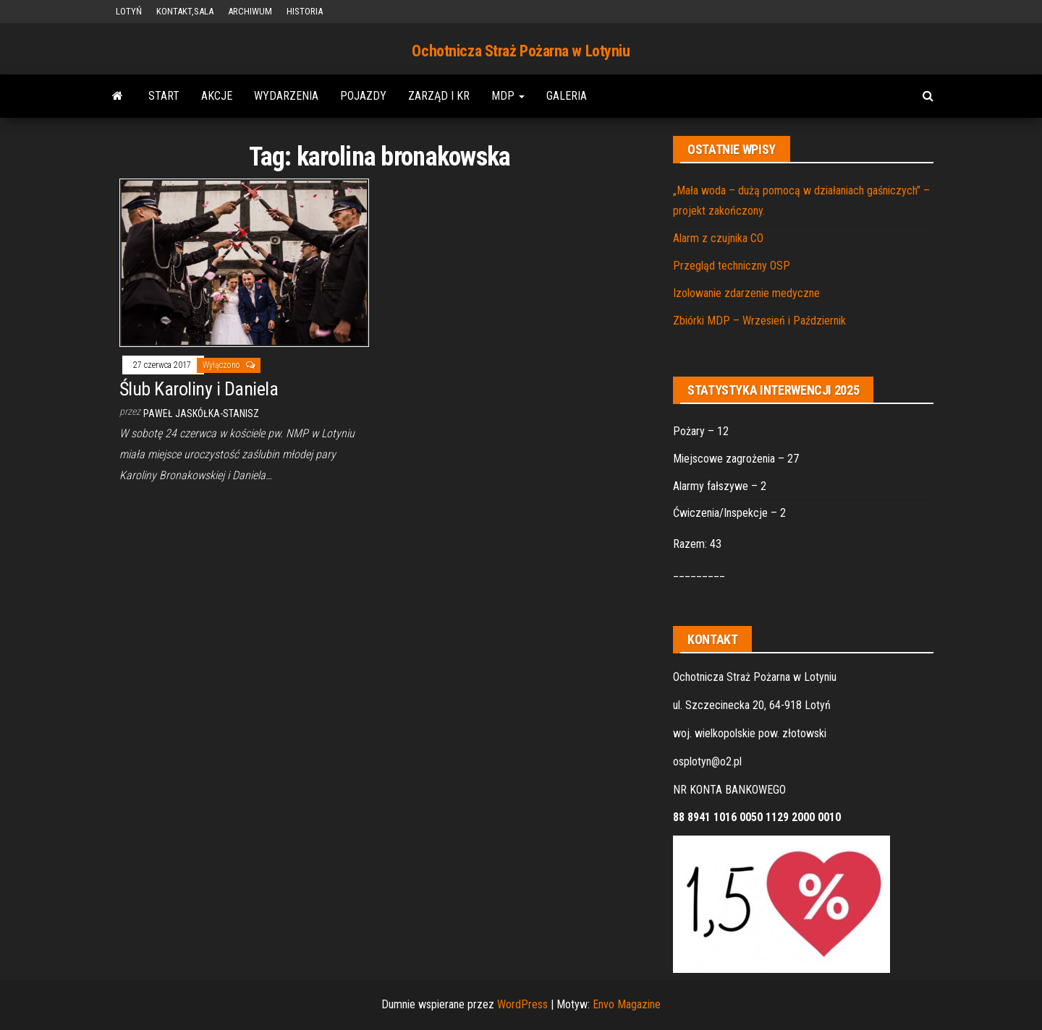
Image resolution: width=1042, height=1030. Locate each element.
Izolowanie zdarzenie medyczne (746, 293)
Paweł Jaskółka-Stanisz (201, 413)
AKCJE (216, 96)
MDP (508, 96)
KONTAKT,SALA (184, 11)
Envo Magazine (627, 1004)
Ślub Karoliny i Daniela (198, 389)
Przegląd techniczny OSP (731, 265)
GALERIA (566, 96)
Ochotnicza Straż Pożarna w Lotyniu (521, 51)
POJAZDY (363, 96)
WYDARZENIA (286, 96)
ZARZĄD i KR (439, 96)
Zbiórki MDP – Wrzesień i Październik (759, 320)
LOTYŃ (129, 11)
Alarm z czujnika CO (718, 238)
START (163, 96)
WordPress (522, 1004)
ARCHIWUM (250, 11)
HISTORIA (305, 11)
